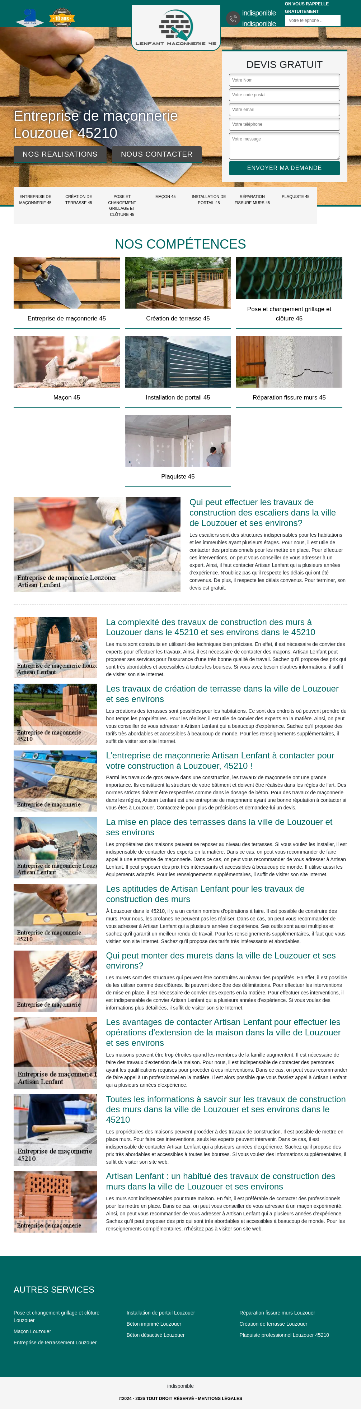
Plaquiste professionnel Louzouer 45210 (284, 1335)
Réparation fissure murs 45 (252, 199)
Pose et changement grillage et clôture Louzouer (56, 1316)
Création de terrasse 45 (78, 199)
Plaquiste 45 (295, 196)
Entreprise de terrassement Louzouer (55, 1342)
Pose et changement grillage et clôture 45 (122, 205)
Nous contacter (157, 154)
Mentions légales (220, 1398)
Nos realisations (60, 154)
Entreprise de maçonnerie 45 (35, 199)
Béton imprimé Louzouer (154, 1324)
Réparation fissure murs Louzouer (277, 1313)
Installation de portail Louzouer (161, 1313)
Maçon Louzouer (32, 1331)
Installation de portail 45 (209, 199)
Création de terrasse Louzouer (273, 1324)
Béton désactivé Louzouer (156, 1335)
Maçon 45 (165, 196)
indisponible (259, 13)
